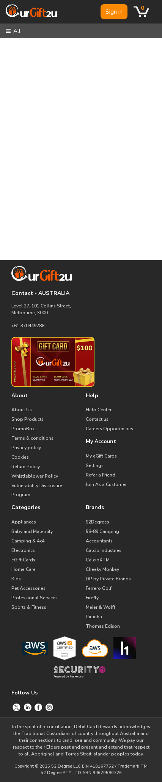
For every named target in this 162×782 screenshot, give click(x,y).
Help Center (99, 410)
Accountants (99, 541)
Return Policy (25, 467)
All (13, 31)
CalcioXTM (98, 560)
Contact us (97, 419)
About (19, 395)
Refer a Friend (100, 475)
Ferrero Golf (99, 588)
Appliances (23, 522)
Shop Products (27, 419)
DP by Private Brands (108, 579)
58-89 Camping (102, 531)
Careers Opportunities (109, 429)
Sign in (114, 12)
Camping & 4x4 (27, 541)
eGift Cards (23, 560)
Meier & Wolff (100, 607)
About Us (21, 410)
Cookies (20, 457)
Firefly (92, 598)
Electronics (23, 550)
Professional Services (34, 598)
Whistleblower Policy (34, 476)
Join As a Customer (106, 484)
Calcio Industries (103, 550)
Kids (16, 579)
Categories (25, 507)
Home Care (23, 569)
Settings (95, 465)
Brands (95, 507)
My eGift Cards (101, 456)
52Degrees (97, 522)
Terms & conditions (32, 438)
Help (92, 395)
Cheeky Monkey (102, 569)
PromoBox (23, 429)
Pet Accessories (28, 588)
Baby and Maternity (32, 531)
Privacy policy (26, 448)
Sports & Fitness (28, 607)
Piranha (94, 617)
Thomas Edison (103, 626)
